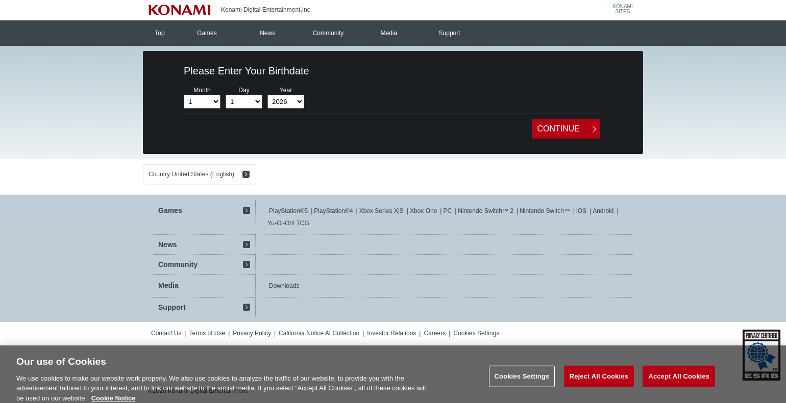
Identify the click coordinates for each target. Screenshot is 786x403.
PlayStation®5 (288, 210)
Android (603, 210)
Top (159, 33)
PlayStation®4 (333, 210)
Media (388, 33)
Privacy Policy (252, 333)
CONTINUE (558, 128)
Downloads (284, 285)
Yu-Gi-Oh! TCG (288, 223)
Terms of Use (207, 333)
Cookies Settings (476, 333)
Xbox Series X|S (381, 210)
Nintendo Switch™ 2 (485, 210)
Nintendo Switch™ (545, 210)
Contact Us (166, 333)
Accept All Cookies (678, 383)
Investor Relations (391, 333)
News (267, 33)
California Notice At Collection (319, 333)
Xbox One (423, 210)
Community (328, 33)
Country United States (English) (191, 174)
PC (447, 210)
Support (449, 33)
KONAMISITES (622, 9)
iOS (581, 210)
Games (207, 33)
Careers (435, 333)
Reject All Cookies (599, 383)
